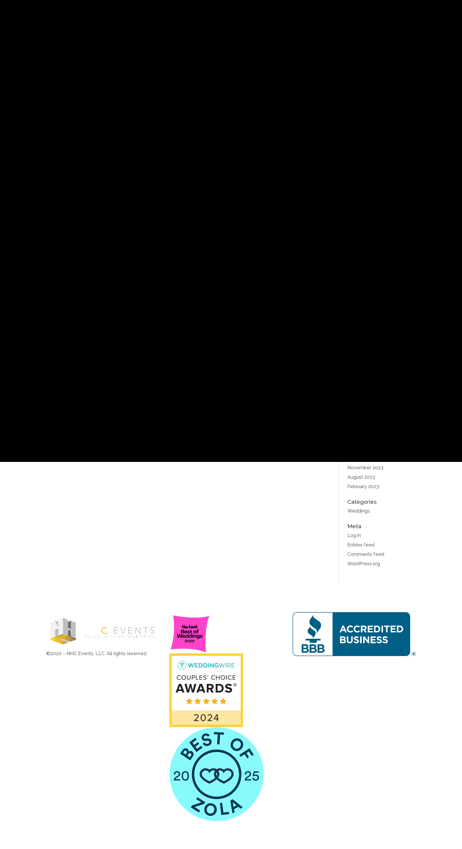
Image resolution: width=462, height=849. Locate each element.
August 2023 (361, 477)
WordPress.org (363, 563)
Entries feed (360, 545)
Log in (354, 535)
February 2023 (363, 486)
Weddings (358, 511)
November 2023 (365, 467)
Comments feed (365, 554)
